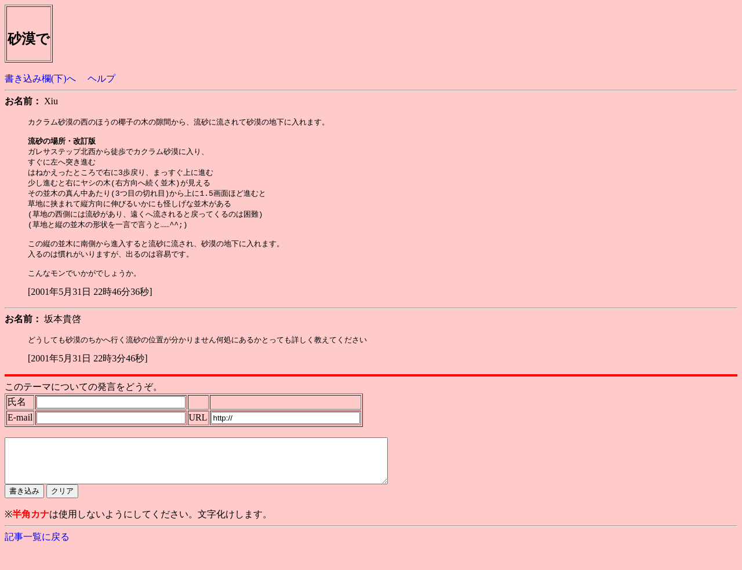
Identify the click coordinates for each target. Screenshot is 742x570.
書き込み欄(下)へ (40, 78)
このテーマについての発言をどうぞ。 (83, 400)
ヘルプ (101, 78)
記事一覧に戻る (37, 559)
